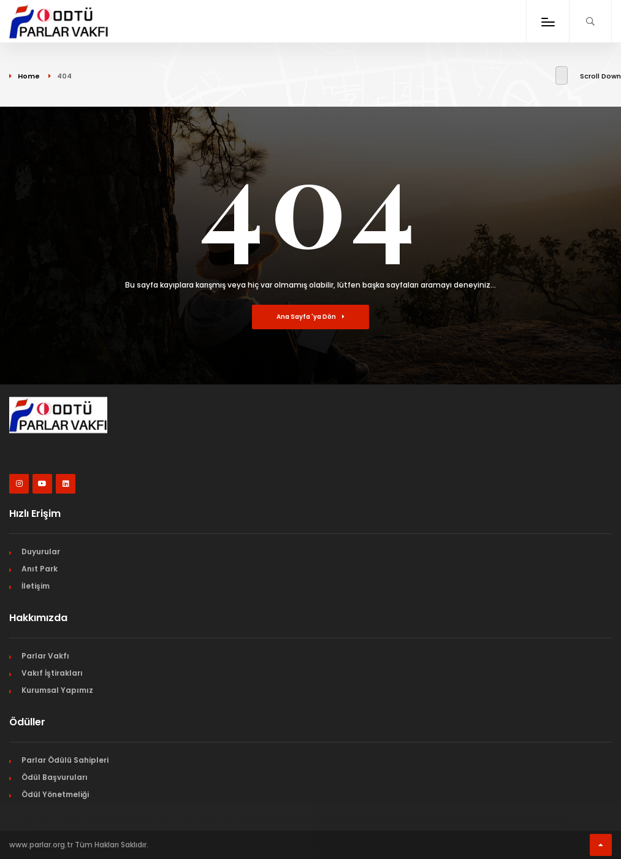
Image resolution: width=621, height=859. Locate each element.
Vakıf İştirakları (52, 673)
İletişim (35, 586)
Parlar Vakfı (45, 656)
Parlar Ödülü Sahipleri (65, 760)
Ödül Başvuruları (54, 777)
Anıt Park (39, 568)
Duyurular (40, 551)
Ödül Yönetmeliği (55, 794)
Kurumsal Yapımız (57, 690)
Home (29, 76)
